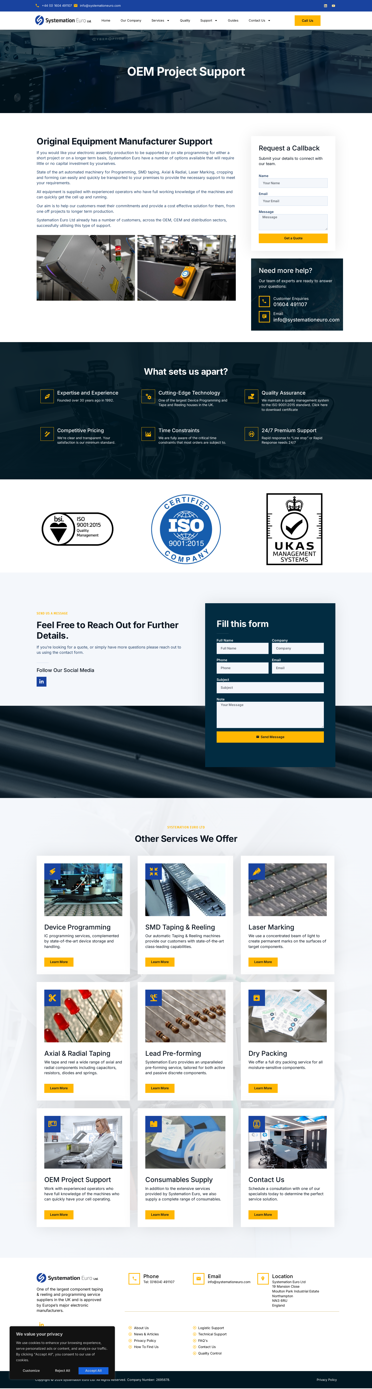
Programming (123, 172)
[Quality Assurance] (252, 397)
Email (263, 194)
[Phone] (134, 1279)
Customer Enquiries (291, 298)
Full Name (225, 640)
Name (263, 176)
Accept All (93, 1371)
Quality (185, 20)
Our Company (131, 20)
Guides (233, 20)
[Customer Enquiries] (264, 302)
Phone (222, 660)
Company (280, 640)
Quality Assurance (284, 393)
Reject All (62, 1371)
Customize (31, 1371)
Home (105, 20)
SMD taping (148, 172)
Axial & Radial (174, 172)
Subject (223, 680)
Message (266, 212)
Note (221, 699)
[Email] (264, 317)
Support (209, 20)
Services (161, 20)
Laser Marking (201, 172)
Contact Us (260, 20)
